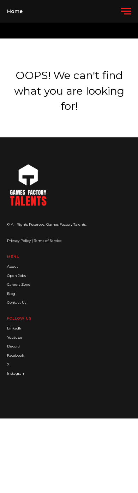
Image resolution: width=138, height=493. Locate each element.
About (12, 266)
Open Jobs (16, 275)
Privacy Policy (19, 240)
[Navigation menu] (126, 11)
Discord (13, 346)
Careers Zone (18, 284)
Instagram (16, 373)
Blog (11, 293)
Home (15, 11)
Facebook (15, 355)
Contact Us (16, 302)
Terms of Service (48, 240)
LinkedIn (15, 328)
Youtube (14, 337)
